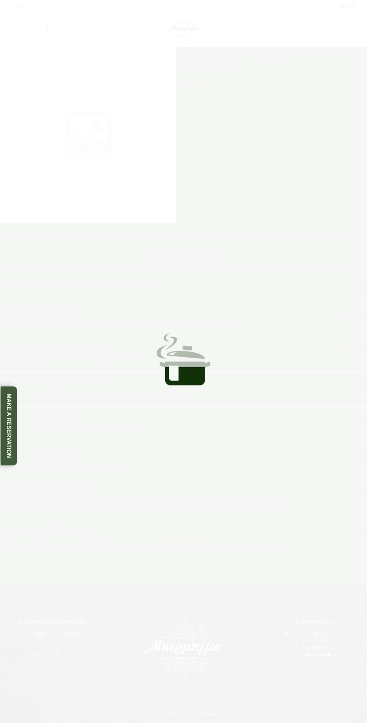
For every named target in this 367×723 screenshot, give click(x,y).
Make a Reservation (9, 425)
